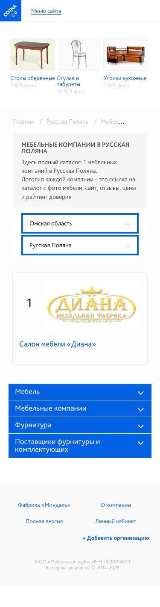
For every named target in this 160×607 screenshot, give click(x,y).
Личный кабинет (115, 521)
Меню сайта (46, 11)
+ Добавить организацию (115, 538)
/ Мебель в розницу (120, 121)
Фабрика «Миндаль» (44, 505)
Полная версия (44, 521)
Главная (23, 121)
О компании (116, 505)
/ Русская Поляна (62, 121)
